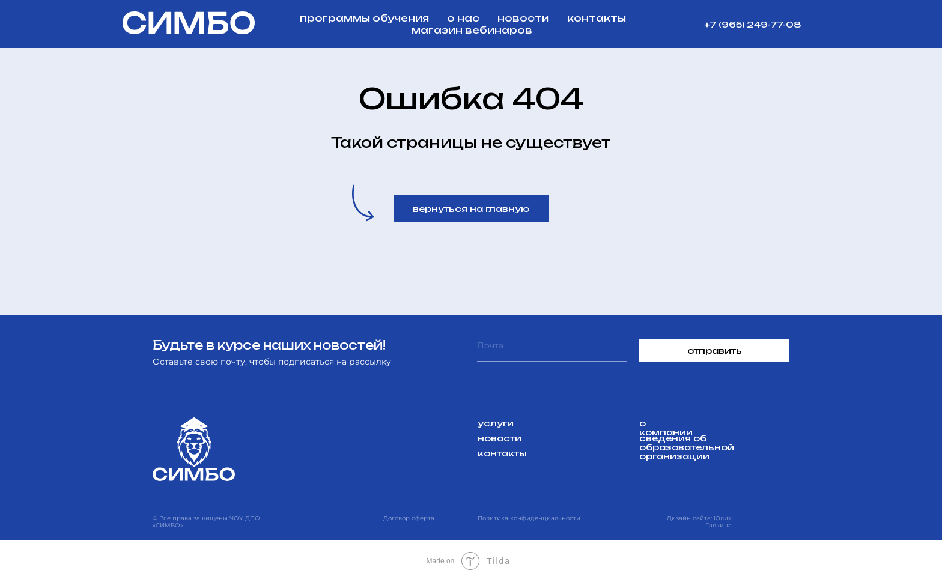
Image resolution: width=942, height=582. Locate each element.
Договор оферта (408, 518)
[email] (552, 350)
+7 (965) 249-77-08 (752, 24)
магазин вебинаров (472, 30)
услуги (496, 423)
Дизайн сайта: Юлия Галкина (699, 521)
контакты (596, 18)
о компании (666, 427)
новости (523, 18)
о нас (463, 18)
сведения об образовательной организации (686, 447)
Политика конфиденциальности (529, 518)
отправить (714, 350)
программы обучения (364, 18)
